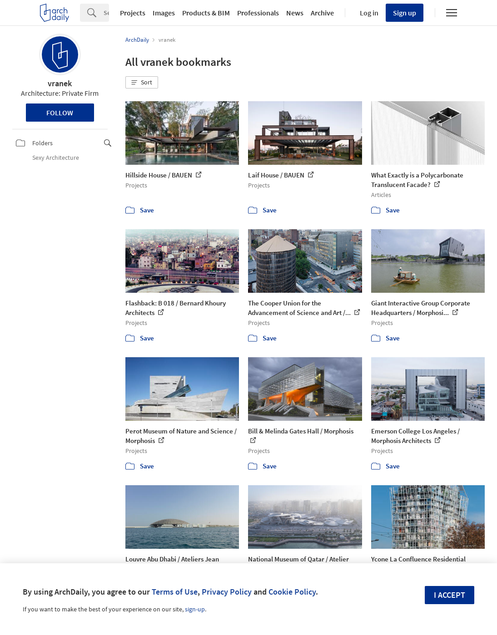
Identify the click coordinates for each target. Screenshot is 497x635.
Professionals (258, 12)
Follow (59, 112)
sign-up (195, 609)
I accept (449, 595)
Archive (322, 12)
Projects (132, 12)
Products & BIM (206, 12)
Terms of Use (175, 591)
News (294, 12)
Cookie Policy (292, 591)
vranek (60, 83)
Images (164, 12)
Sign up (404, 12)
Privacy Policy (227, 591)
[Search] (106, 13)
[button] (141, 82)
